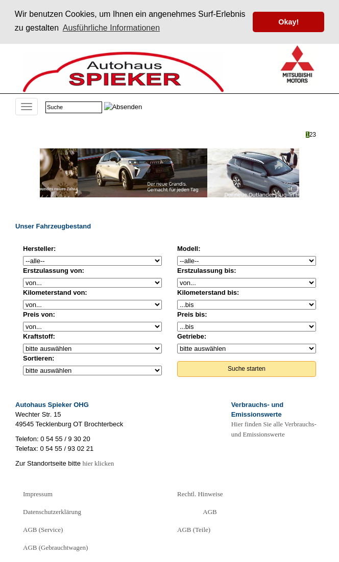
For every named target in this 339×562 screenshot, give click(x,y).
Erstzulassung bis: (206, 270)
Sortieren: (38, 358)
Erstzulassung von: (53, 270)
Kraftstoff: (39, 336)
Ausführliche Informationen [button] (111, 27)
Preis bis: (192, 314)
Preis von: (39, 314)
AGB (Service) (43, 529)
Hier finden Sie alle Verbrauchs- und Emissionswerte (274, 429)
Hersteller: (39, 248)
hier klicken (98, 463)
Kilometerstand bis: (208, 292)
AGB (209, 512)
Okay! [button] (288, 22)
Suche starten (246, 368)
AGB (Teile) (193, 529)
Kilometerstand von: (55, 292)
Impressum (38, 494)
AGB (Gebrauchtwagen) (55, 547)
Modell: (189, 248)
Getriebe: (191, 336)
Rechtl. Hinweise (200, 494)
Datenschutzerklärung (52, 512)
